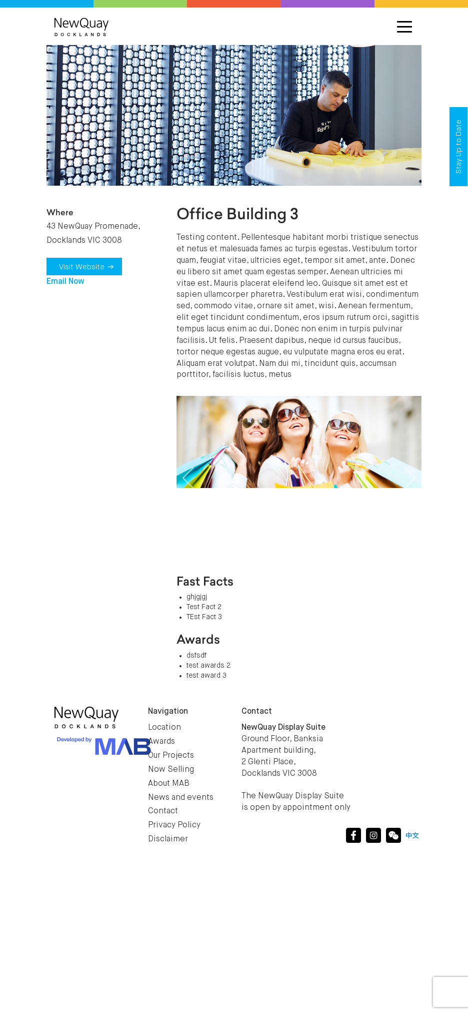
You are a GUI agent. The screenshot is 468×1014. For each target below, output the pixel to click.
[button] (188, 478)
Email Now (65, 282)
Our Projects (171, 756)
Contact (163, 811)
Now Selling (171, 770)
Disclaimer (168, 839)
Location (164, 728)
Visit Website (86, 267)
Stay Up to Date (458, 147)
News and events (181, 798)
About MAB (169, 784)
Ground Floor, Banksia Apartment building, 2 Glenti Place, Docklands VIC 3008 (284, 750)
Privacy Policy (174, 825)
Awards (161, 742)
